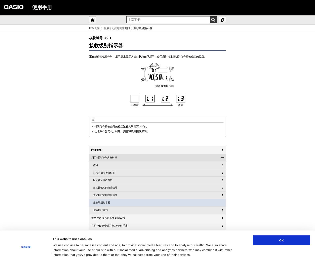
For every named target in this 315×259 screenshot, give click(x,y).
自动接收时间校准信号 (105, 187)
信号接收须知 (100, 210)
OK (281, 223)
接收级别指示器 (101, 202)
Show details (210, 251)
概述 (95, 165)
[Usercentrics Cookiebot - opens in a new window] (26, 251)
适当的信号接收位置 (104, 173)
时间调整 (94, 28)
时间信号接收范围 (102, 180)
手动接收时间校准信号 (105, 195)
